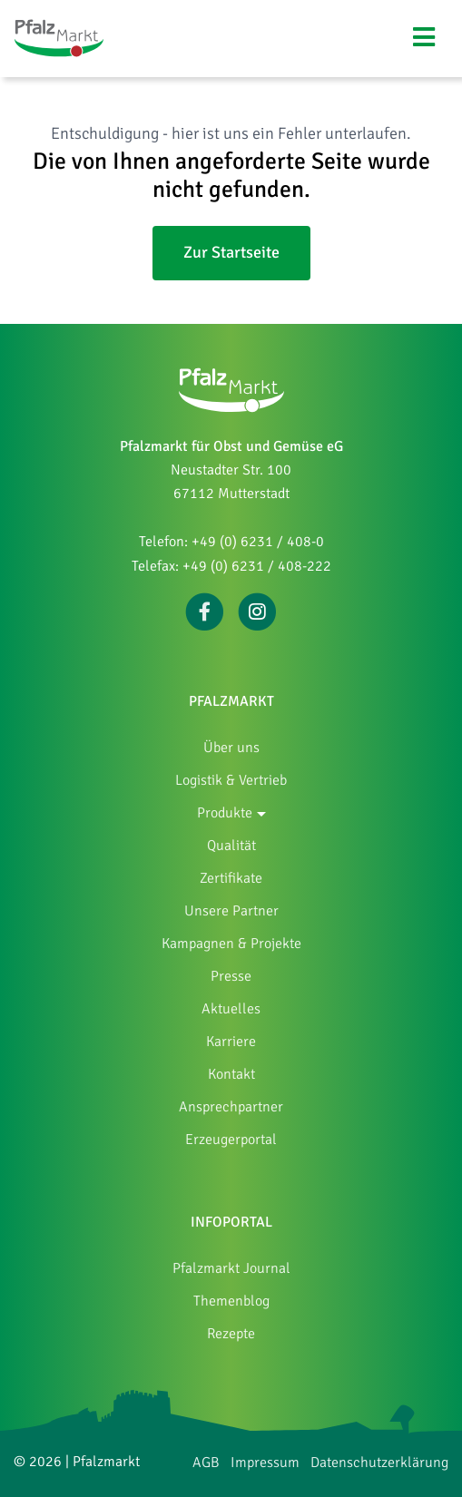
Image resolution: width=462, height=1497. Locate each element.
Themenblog (231, 1301)
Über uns (231, 748)
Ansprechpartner (231, 1107)
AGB (206, 1462)
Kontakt (231, 1074)
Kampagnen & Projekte (231, 943)
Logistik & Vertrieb (231, 780)
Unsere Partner (231, 911)
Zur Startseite (231, 252)
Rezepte (231, 1334)
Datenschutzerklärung (379, 1462)
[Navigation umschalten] (423, 38)
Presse (231, 976)
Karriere (231, 1041)
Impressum (265, 1462)
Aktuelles (231, 1009)
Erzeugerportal (231, 1139)
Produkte (224, 813)
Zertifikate (231, 878)
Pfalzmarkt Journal (231, 1268)
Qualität (231, 846)
